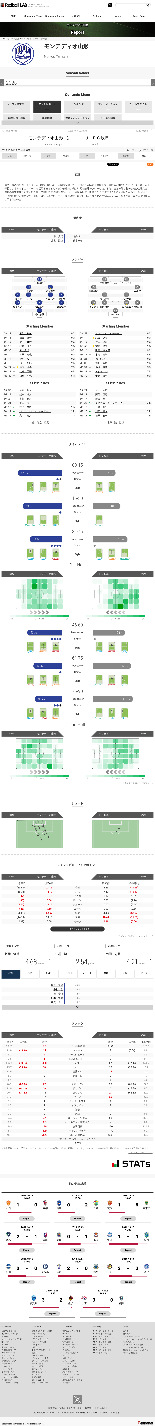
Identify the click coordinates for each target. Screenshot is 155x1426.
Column (97, 16)
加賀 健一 (26, 337)
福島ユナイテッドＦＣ (71, 1331)
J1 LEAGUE (6, 1327)
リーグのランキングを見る (77, 929)
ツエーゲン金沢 (68, 1347)
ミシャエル (101, 371)
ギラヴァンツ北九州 (70, 1374)
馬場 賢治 (101, 367)
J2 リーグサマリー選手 (102, 1342)
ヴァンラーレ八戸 (39, 1334)
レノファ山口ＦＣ (69, 1364)
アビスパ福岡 (7, 1380)
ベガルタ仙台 (37, 1336)
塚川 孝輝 (101, 363)
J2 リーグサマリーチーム (103, 1339)
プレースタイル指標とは (133, 1345)
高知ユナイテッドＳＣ (71, 1372)
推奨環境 (61, 1408)
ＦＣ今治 (35, 1374)
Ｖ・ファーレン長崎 (10, 1383)
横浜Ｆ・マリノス (9, 1355)
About (118, 16)
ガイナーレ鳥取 (68, 1361)
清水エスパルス (8, 1358)
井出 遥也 (25, 407)
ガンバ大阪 (6, 1366)
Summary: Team (33, 16)
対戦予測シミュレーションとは (135, 1350)
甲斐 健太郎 (102, 350)
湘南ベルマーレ (38, 1355)
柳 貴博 (24, 350)
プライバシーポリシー (76, 1408)
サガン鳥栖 (36, 1377)
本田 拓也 (26, 354)
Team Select (140, 16)
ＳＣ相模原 (66, 1339)
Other (125, 1327)
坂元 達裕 (26, 367)
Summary (97, 1327)
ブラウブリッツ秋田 (40, 1339)
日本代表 (126, 1334)
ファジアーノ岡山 (9, 1374)
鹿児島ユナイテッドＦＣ (72, 1380)
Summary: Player (54, 16)
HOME (12, 16)
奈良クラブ (66, 1358)
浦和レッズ (6, 1336)
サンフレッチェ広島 (10, 1377)
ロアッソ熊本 (67, 1377)
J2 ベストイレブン (100, 1345)
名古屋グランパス (9, 1361)
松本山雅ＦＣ (67, 1342)
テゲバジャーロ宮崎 (40, 1383)
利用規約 (53, 1408)
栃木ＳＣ (66, 1334)
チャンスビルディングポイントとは (135, 936)
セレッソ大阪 (7, 1369)
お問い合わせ (100, 1408)
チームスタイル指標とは (133, 1347)
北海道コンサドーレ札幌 (42, 1331)
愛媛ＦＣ (66, 1369)
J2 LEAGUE (36, 1327)
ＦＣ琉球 (66, 1383)
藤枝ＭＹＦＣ (37, 1369)
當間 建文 (101, 346)
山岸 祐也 (26, 375)
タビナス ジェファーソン (109, 402)
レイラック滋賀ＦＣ (70, 1353)
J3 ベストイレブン (100, 1353)
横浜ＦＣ (35, 1353)
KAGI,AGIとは (128, 1342)
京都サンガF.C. (7, 1364)
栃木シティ (36, 1347)
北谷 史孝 (101, 337)
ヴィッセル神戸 (8, 1372)
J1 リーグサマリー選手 (102, 1334)
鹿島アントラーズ (9, 1331)
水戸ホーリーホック (10, 1334)
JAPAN (76, 16)
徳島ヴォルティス (39, 1372)
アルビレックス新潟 (40, 1361)
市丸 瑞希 (101, 354)
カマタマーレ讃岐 (69, 1366)
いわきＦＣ (36, 1345)
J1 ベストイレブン (100, 1336)
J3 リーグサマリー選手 (102, 1350)
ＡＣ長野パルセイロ (70, 1345)
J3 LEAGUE (67, 1327)
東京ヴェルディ (8, 1347)
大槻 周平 (26, 371)
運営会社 (89, 1408)
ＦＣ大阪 (66, 1355)
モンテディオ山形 (45, 137)
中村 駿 (24, 358)
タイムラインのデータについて (137, 783)
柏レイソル (6, 1342)
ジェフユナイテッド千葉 (11, 1339)
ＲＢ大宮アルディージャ (42, 1350)
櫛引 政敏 (26, 333)
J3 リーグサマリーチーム (103, 1347)
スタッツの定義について (140, 1152)
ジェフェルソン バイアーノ (35, 411)
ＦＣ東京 (5, 1345)
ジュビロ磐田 (37, 1366)
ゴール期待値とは (130, 1353)
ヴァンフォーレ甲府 (40, 1358)
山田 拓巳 (26, 363)
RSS (150, 164)
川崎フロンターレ (9, 1353)
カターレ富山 (37, 1364)
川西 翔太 (101, 411)
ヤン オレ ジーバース (108, 333)
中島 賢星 (101, 375)
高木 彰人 (25, 415)
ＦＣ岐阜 (100, 137)
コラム (126, 1331)
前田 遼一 (101, 415)
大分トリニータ (38, 1380)
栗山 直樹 (26, 341)
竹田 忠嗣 (101, 341)
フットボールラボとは (132, 1336)
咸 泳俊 (100, 358)
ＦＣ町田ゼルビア (9, 1350)
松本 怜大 (26, 346)
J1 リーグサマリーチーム (103, 1331)
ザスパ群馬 (66, 1336)
